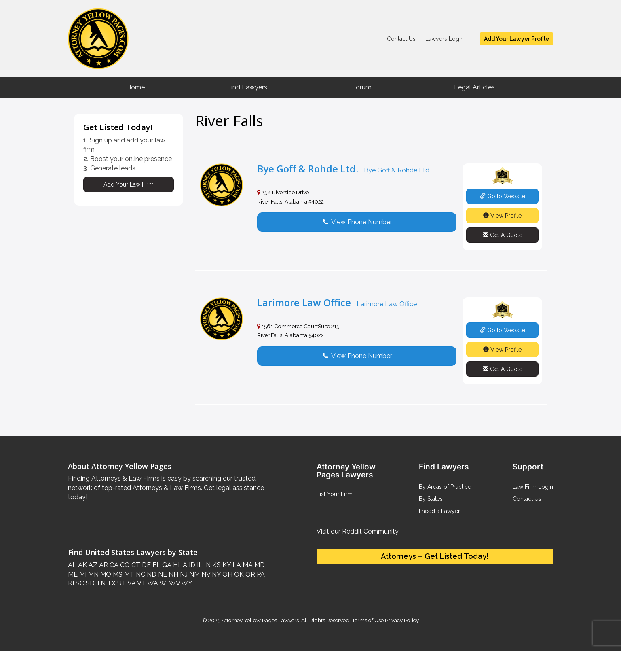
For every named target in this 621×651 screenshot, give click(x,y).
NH (172, 574)
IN (207, 565)
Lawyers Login (444, 39)
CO (124, 565)
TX (111, 583)
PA (260, 574)
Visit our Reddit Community (358, 531)
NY (215, 574)
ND (150, 574)
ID (191, 565)
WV (174, 583)
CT (135, 565)
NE (161, 574)
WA (152, 583)
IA (183, 565)
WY (186, 583)
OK (238, 574)
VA (131, 583)
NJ (183, 574)
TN (100, 583)
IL (199, 565)
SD (89, 583)
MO (105, 574)
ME (73, 574)
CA (113, 565)
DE (145, 565)
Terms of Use (368, 620)
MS (117, 574)
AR (102, 565)
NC (139, 574)
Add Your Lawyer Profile (516, 39)
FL (156, 565)
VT (141, 583)
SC (79, 583)
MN (93, 574)
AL (72, 565)
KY (226, 565)
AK (81, 565)
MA (247, 565)
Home (135, 87)
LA (236, 565)
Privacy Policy (401, 620)
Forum (362, 87)
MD (259, 565)
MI (82, 574)
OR (249, 574)
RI (71, 583)
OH (226, 574)
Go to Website (502, 196)
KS (216, 565)
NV (205, 574)
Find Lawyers (247, 87)
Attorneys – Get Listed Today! (435, 556)
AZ (92, 565)
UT (121, 583)
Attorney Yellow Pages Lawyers (260, 620)
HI (175, 565)
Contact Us (401, 39)
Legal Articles (474, 87)
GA (166, 565)
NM (194, 574)
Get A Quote (502, 235)
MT (128, 574)
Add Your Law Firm (129, 184)
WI (163, 583)
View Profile (502, 215)
